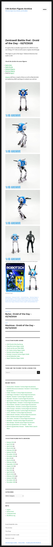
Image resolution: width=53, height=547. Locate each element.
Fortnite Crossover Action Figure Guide (18, 354)
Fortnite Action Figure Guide (15, 352)
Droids (6, 300)
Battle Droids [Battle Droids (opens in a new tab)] (9, 67)
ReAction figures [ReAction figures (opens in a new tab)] (10, 71)
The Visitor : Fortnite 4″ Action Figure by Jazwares (21, 418)
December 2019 (11, 480)
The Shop (8, 531)
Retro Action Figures (33, 300)
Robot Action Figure (10, 301)
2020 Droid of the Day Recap (15, 344)
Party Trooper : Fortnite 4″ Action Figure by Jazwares (22, 408)
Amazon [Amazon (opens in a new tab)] (7, 77)
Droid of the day (34, 298)
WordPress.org (11, 515)
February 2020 (11, 476)
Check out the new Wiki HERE (15, 348)
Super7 (25, 301)
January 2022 (10, 452)
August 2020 (10, 466)
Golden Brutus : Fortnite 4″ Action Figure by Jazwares (22, 406)
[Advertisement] (27, 28)
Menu (45, 9)
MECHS (10, 300)
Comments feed (11, 513)
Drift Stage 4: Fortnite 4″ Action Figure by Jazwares (21, 394)
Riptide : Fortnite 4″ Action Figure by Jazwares (20, 396)
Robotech (17, 301)
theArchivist (8, 297)
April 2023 (10, 444)
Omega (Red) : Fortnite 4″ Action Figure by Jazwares (21, 410)
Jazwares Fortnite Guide (12, 534)
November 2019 (11, 482)
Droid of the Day (24, 297)
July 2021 (9, 458)
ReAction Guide (9, 538)
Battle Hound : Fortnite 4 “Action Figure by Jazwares (21, 414)
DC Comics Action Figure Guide (16, 350)
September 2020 (11, 464)
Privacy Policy (21, 542)
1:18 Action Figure (34, 297)
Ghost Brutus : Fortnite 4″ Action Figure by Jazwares (21, 404)
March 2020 (10, 474)
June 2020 (9, 468)
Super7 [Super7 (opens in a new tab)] (12, 73)
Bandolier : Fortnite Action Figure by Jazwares (20, 420)
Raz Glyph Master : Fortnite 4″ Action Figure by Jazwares (23, 402)
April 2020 (10, 472)
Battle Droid (24, 298)
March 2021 (10, 460)
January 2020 (10, 478)
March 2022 (10, 448)
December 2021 (11, 454)
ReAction (15, 300)
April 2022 (10, 446)
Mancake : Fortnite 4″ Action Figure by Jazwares (20, 398)
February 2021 (11, 462)
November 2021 (11, 456)
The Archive (8, 527)
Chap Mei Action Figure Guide (15, 346)
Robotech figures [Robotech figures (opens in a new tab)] (10, 69)
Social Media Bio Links (13, 356)
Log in (8, 509)
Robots (21, 301)
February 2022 (11, 450)
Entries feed (10, 511)
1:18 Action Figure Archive (18, 8)
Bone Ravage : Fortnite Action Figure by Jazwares (21, 422)
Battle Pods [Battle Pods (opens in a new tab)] (8, 65)
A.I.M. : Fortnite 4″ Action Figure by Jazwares (19, 412)
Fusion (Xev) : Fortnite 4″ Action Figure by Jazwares (21, 386)
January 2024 (10, 442)
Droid (28, 298)
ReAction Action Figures (22, 300)
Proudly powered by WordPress (33, 542)
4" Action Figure (17, 298)
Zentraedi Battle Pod (32, 301)
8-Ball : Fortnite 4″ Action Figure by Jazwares (19, 392)
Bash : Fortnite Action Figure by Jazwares (18, 416)
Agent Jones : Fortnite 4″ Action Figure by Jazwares (21, 400)
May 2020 (9, 470)
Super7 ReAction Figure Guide (15, 358)
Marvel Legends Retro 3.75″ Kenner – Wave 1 (19, 424)
